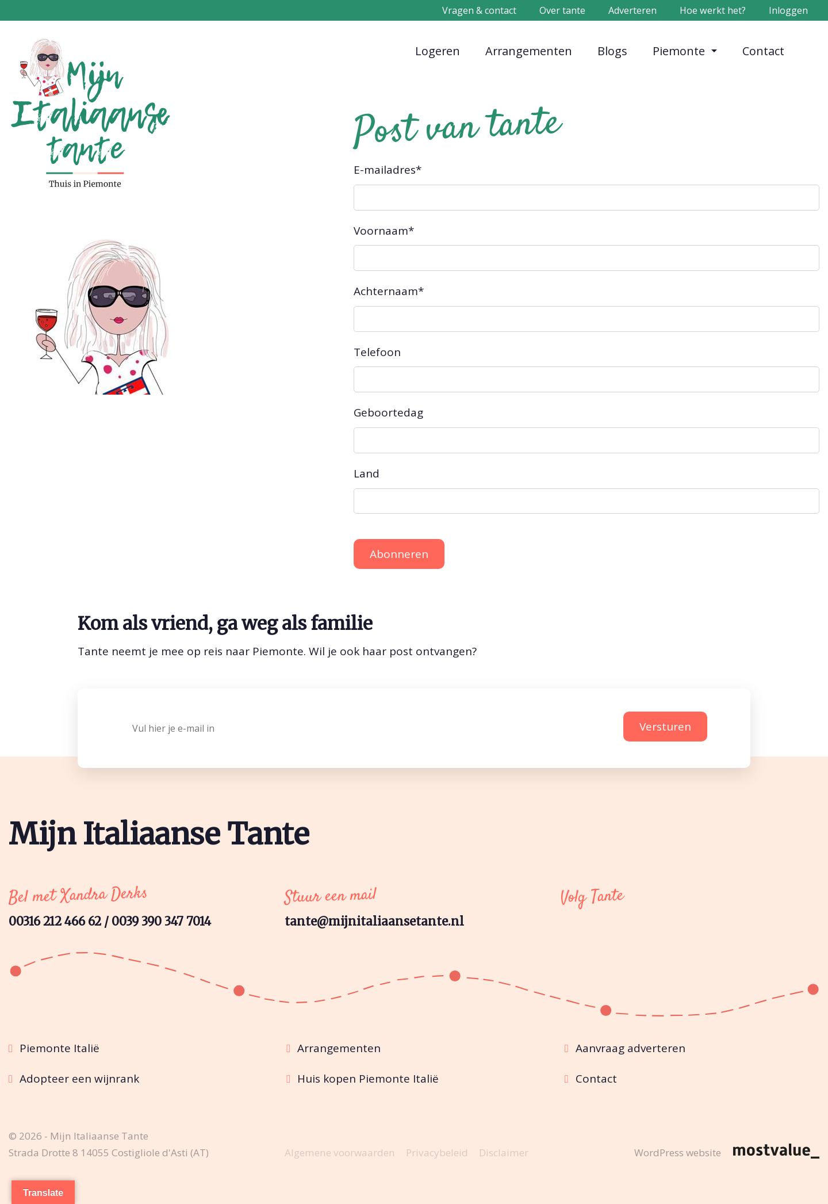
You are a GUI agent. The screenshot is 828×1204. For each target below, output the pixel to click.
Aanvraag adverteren (630, 1048)
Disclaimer (503, 1152)
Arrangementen (529, 50)
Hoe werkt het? (713, 10)
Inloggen (788, 10)
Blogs (612, 50)
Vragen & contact (479, 10)
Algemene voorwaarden (340, 1152)
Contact (763, 50)
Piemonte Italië (59, 1048)
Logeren (438, 50)
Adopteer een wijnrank (79, 1078)
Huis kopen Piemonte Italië (368, 1078)
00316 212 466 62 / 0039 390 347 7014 (110, 921)
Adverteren (632, 10)
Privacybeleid (437, 1152)
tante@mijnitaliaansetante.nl (374, 921)
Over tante (562, 10)
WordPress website (677, 1152)
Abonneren (399, 553)
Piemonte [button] (680, 51)
